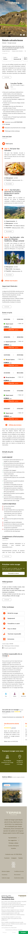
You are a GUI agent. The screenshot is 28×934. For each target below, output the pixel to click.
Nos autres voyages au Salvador (18, 777)
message (8, 124)
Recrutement (17, 874)
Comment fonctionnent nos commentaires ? (13, 717)
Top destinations (12, 837)
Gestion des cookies (19, 877)
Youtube (20, 858)
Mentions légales (6, 871)
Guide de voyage (6, 877)
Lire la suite (6, 77)
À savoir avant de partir (9, 648)
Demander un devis (13, 573)
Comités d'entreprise (13, 845)
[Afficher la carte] (3, 143)
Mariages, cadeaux (13, 843)
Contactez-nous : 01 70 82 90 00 (13, 854)
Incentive (13, 848)
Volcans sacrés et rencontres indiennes (14, 798)
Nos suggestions (12, 840)
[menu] (24, 3)
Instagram (14, 858)
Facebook (6, 858)
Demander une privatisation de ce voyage (15, 127)
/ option (13, 329)
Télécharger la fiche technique (11, 131)
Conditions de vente (19, 871)
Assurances (4, 874)
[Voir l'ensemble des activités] (20, 59)
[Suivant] (20, 792)
